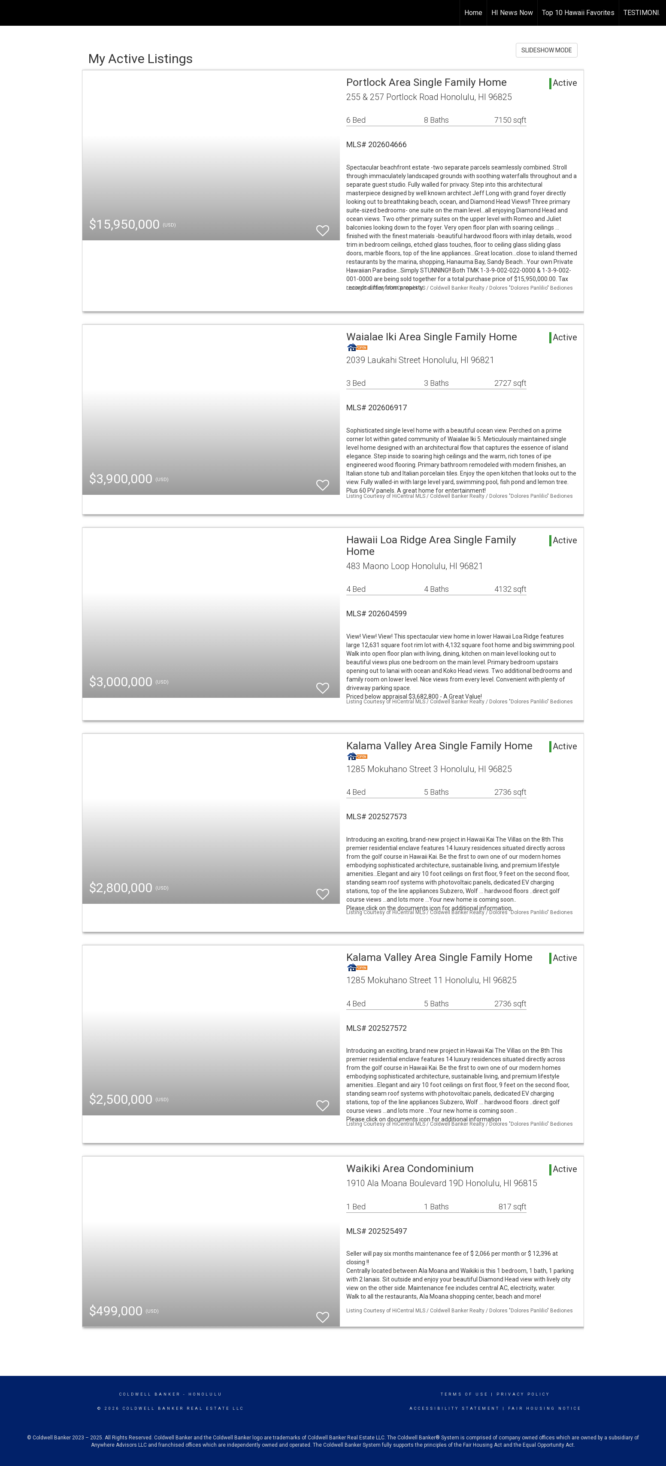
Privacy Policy (523, 1394)
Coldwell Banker (150, 1394)
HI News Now (512, 13)
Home (473, 13)
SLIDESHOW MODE (546, 50)
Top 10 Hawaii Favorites (578, 13)
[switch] (322, 227)
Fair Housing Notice (544, 1408)
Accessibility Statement (454, 1408)
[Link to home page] (10, 13)
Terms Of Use (464, 1394)
